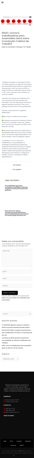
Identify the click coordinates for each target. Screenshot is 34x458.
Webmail (21, 445)
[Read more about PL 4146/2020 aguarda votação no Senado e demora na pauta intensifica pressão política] (17, 199)
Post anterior (17, 165)
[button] (2, 2)
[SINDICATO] (13, 21)
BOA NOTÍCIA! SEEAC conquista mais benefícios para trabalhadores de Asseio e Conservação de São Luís (16, 213)
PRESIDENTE (25, 23)
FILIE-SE (3, 23)
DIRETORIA (19, 23)
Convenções (19, 441)
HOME (5, 441)
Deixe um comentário (8, 47)
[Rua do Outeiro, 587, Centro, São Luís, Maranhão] (17, 427)
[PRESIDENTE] (24, 21)
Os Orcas (18, 455)
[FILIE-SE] (3, 21)
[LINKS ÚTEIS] (30, 21)
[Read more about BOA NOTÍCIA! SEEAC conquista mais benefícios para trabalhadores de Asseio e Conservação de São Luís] (17, 224)
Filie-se (11, 441)
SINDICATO (14, 23)
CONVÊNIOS (9, 23)
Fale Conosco (13, 445)
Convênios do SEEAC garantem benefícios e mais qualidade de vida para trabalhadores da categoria (16, 340)
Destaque (19, 47)
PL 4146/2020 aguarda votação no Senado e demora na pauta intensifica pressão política (16, 188)
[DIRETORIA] (19, 21)
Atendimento (28, 441)
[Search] (30, 17)
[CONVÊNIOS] (8, 21)
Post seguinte (17, 169)
